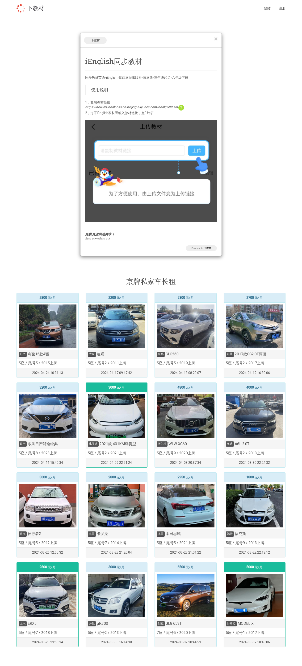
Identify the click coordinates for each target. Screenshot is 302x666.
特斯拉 (231, 623)
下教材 (35, 8)
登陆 (267, 8)
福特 (230, 533)
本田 (161, 533)
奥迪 (230, 443)
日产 (22, 354)
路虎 (22, 533)
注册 (282, 8)
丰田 (92, 533)
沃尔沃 (162, 443)
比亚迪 (93, 443)
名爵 (230, 354)
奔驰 (161, 354)
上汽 (22, 623)
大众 (92, 354)
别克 (161, 623)
